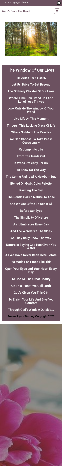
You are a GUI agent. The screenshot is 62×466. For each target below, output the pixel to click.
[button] (59, 3)
